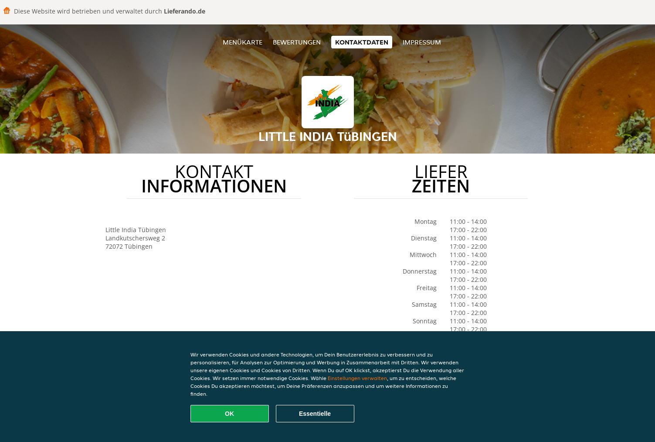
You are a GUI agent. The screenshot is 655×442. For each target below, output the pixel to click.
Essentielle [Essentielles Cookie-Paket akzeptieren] (315, 413)
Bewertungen (297, 42)
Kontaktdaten (361, 42)
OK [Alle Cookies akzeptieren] (229, 413)
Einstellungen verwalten (357, 378)
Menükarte (242, 42)
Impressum (422, 42)
